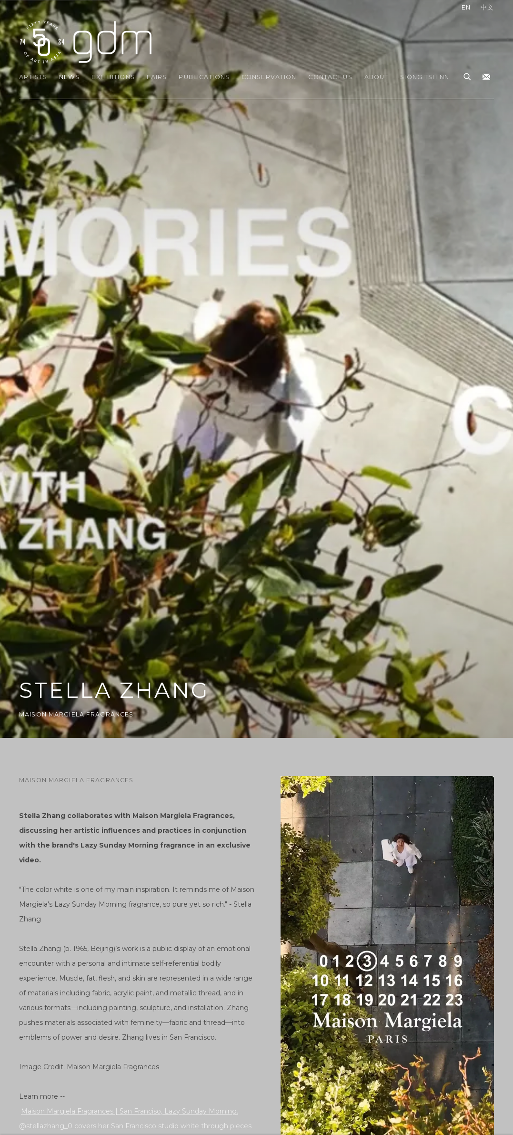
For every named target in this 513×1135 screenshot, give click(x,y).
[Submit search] (467, 75)
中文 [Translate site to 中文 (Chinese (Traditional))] (487, 7)
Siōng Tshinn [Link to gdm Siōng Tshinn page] (424, 77)
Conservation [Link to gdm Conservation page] (269, 77)
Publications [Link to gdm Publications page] (204, 77)
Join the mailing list (486, 77)
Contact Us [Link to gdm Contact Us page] (330, 77)
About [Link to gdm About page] (376, 77)
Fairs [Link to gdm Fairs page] (157, 77)
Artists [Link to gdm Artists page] (33, 77)
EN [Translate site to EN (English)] (466, 7)
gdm (85, 41)
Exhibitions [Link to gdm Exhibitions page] (112, 77)
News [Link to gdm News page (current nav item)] (69, 77)
